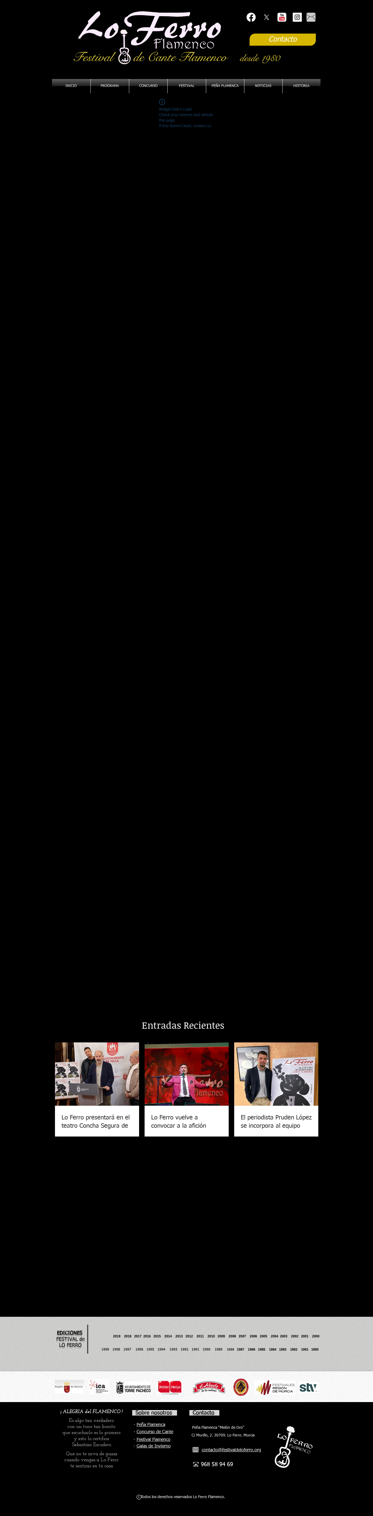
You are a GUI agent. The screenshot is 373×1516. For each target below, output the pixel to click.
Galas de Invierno (154, 1446)
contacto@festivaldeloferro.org (231, 1450)
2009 (223, 1336)
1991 (195, 1349)
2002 (295, 1336)
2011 (202, 1336)
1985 (262, 1349)
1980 (315, 1349)
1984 (274, 1349)
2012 (191, 1336)
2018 (128, 1336)
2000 (315, 1336)
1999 (106, 1349)
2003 (285, 1336)
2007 (244, 1336)
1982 (295, 1349)
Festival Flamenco (153, 1440)
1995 (151, 1349)
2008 (234, 1336)
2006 (255, 1336)
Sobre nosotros (154, 1413)
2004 (274, 1336)
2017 (138, 1336)
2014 (168, 1336)
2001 (306, 1336)
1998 (117, 1349)
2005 (265, 1336)
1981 (304, 1349)
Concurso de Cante (155, 1432)
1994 (162, 1349)
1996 (141, 1349)
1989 (220, 1349)
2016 (147, 1336)
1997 (129, 1349)
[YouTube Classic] (281, 17)
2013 (180, 1336)
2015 (157, 1336)
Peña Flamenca (151, 1425)
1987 (242, 1349)
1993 (173, 1349)
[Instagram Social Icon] (297, 17)
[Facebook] (251, 17)
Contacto (203, 1413)
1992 (184, 1349)
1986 (252, 1349)
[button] (225, 86)
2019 (117, 1336)
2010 (211, 1336)
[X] (266, 17)
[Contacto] (283, 40)
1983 (282, 1349)
